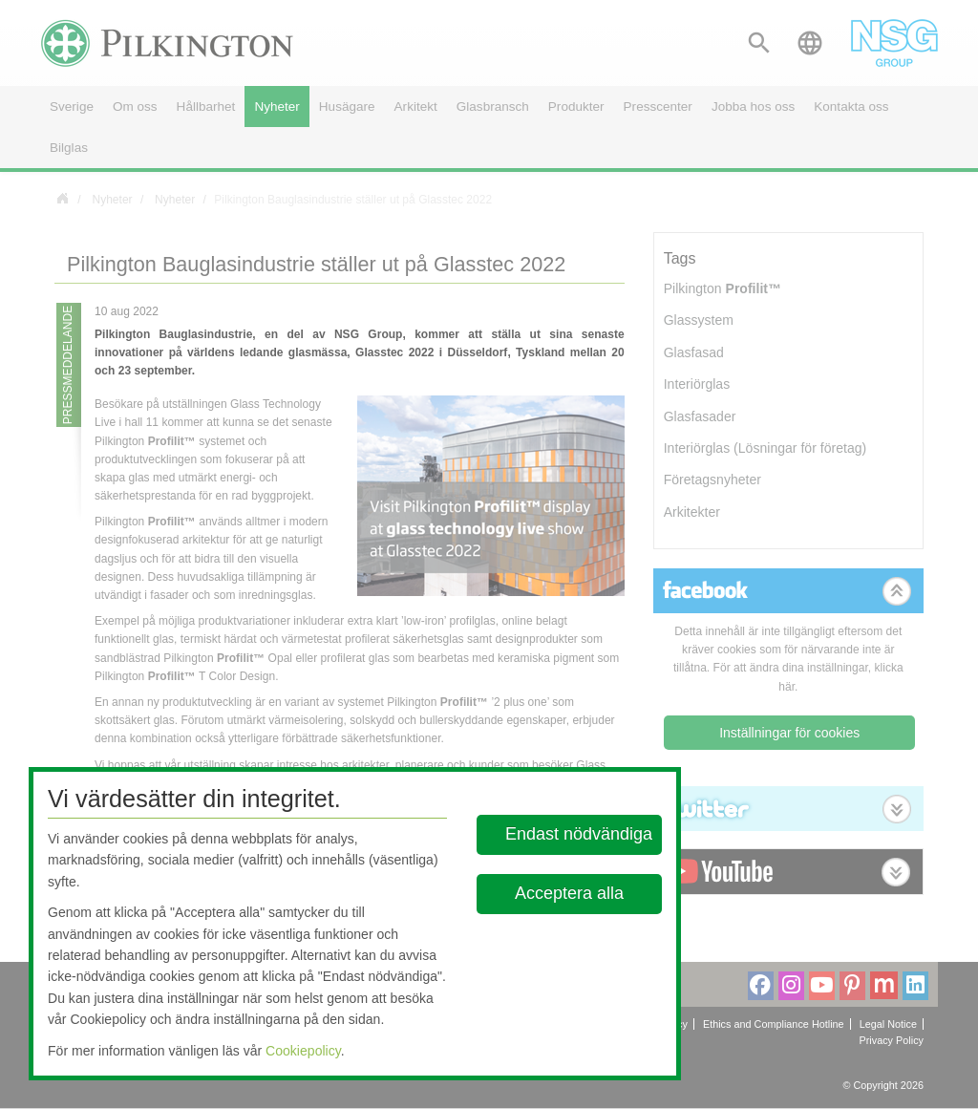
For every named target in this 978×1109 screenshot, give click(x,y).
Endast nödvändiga (578, 833)
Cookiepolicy (303, 1050)
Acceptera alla (570, 893)
